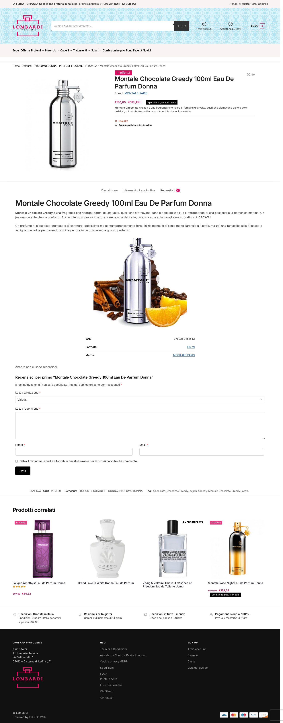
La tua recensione (28, 406)
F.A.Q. (103, 671)
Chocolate (159, 488)
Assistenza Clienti (230, 25)
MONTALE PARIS (135, 91)
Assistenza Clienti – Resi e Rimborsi (123, 653)
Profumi (27, 63)
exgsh (193, 488)
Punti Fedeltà (108, 676)
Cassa (191, 659)
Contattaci (106, 695)
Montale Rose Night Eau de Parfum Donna (235, 581)
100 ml (191, 344)
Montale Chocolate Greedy (224, 488)
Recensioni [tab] (167, 188)
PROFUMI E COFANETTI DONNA (78, 63)
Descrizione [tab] (109, 188)
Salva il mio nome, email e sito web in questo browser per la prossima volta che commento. (79, 459)
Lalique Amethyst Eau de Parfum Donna (39, 581)
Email (144, 442)
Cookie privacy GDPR (114, 659)
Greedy (202, 488)
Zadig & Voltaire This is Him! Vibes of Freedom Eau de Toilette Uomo (167, 582)
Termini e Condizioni (113, 647)
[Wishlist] (135, 122)
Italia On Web (37, 715)
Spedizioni (107, 665)
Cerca (182, 26)
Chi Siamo (106, 689)
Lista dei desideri (111, 683)
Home (16, 63)
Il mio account (204, 25)
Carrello (193, 653)
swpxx (245, 488)
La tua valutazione (28, 390)
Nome (20, 442)
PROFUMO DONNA (45, 63)
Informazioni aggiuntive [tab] (139, 188)
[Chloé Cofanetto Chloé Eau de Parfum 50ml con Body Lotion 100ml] (248, 72)
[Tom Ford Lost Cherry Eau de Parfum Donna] (253, 72)
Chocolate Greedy (177, 488)
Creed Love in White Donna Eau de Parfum (106, 581)
